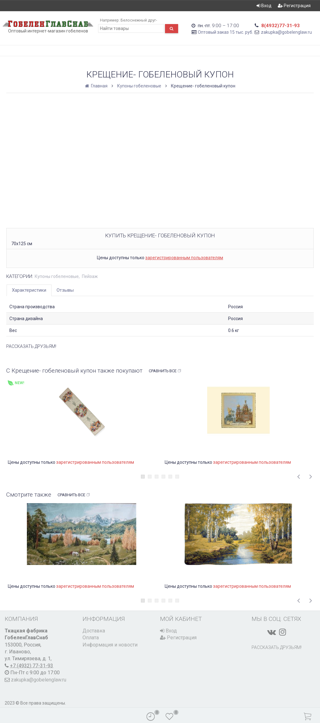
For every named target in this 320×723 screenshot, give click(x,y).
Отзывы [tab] (65, 290)
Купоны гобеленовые (139, 85)
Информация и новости (110, 645)
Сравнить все (165, 371)
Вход (264, 5)
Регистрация (294, 5)
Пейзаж (90, 276)
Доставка (93, 631)
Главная (96, 85)
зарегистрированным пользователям (184, 257)
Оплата (90, 638)
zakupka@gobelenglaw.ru (286, 32)
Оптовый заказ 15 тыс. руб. (225, 32)
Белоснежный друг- (139, 20)
